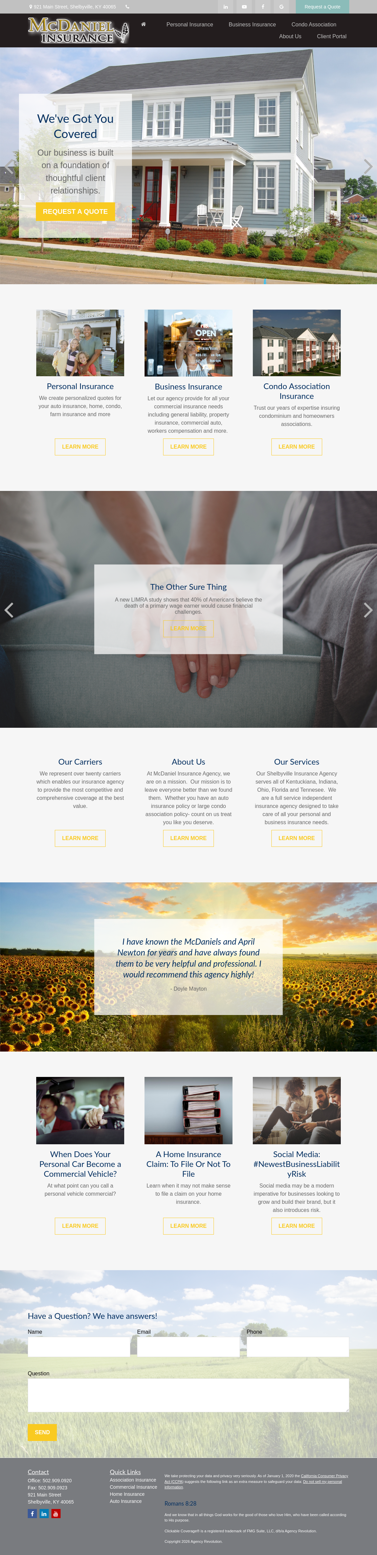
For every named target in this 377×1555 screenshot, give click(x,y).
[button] (144, 24)
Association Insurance (133, 1480)
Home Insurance (127, 1494)
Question (38, 1373)
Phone (254, 1332)
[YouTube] (244, 7)
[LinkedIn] (225, 7)
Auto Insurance (126, 1501)
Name (35, 1332)
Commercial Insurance (133, 1487)
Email (144, 1332)
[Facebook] (262, 7)
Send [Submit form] (42, 1432)
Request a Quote (322, 6)
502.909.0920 (57, 1480)
